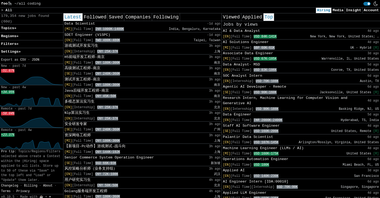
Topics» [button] (8, 28)
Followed (95, 17)
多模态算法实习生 (80, 102)
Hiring (323, 10)
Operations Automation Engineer (255, 159)
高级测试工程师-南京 (82, 68)
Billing (30, 186)
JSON (35, 60)
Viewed (231, 17)
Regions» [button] (9, 36)
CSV (23, 60)
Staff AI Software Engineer (251, 126)
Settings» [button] (11, 52)
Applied (252, 17)
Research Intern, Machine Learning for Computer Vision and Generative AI (285, 100)
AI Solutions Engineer (246, 42)
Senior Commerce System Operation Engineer (109, 158)
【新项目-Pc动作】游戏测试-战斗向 (95, 146)
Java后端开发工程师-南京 (87, 91)
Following (166, 17)
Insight (353, 10)
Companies (138, 17)
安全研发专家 (76, 124)
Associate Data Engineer (248, 53)
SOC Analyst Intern (242, 76)
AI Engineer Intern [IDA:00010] (255, 182)
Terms (6, 191)
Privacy (23, 191)
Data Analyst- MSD (241, 65)
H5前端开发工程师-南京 (85, 57)
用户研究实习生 (78, 180)
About (48, 186)
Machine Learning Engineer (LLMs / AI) (263, 148)
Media (338, 10)
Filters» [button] (9, 44)
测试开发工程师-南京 (82, 79)
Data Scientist (80, 24)
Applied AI (234, 170)
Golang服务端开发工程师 (86, 191)
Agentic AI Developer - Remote (254, 87)
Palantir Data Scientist (248, 137)
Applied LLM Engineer (244, 193)
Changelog (9, 186)
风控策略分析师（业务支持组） (91, 169)
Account (371, 10)
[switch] (367, 4)
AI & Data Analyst (241, 31)
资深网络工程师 (78, 135)
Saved (116, 17)
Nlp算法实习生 (77, 113)
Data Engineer (237, 114)
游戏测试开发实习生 (81, 46)
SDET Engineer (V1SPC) (87, 35)
